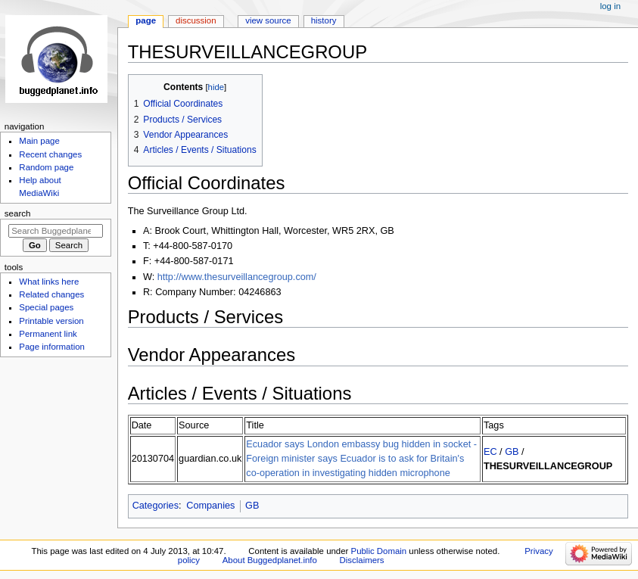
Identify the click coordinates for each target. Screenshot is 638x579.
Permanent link (47, 333)
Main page (39, 140)
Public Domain (379, 551)
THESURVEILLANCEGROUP (548, 466)
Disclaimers (362, 560)
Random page (46, 167)
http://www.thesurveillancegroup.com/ (236, 277)
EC (490, 452)
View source (268, 20)
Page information (52, 346)
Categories (155, 505)
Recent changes (50, 154)
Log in (610, 6)
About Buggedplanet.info (270, 560)
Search (18, 213)
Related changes (51, 294)
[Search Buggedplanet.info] (55, 231)
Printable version (51, 320)
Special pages (46, 307)
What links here (49, 281)
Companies (210, 505)
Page (145, 20)
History (324, 20)
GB (511, 452)
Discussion (196, 20)
